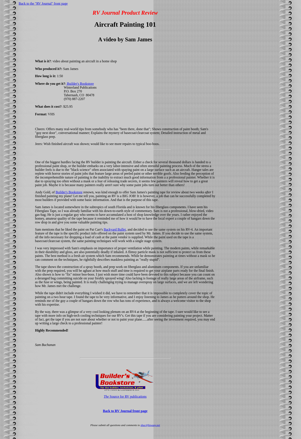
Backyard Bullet (115, 229)
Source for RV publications (125, 396)
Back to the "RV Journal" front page (43, 3)
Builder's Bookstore (80, 83)
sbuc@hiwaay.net (150, 425)
